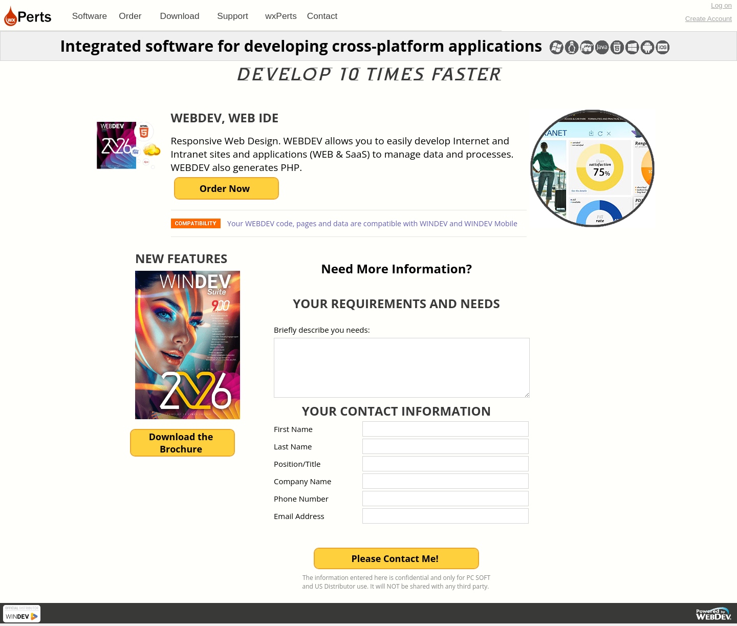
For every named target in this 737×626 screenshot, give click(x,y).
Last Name (293, 446)
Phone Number (301, 498)
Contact (322, 16)
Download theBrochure (181, 442)
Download (179, 16)
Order (130, 16)
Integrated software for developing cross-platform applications (301, 45)
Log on (721, 5)
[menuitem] (90, 16)
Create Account (708, 19)
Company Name (302, 481)
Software (89, 16)
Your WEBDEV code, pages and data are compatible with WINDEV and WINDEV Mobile (371, 223)
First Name (293, 429)
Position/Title (297, 464)
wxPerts (281, 16)
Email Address (299, 516)
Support (232, 16)
